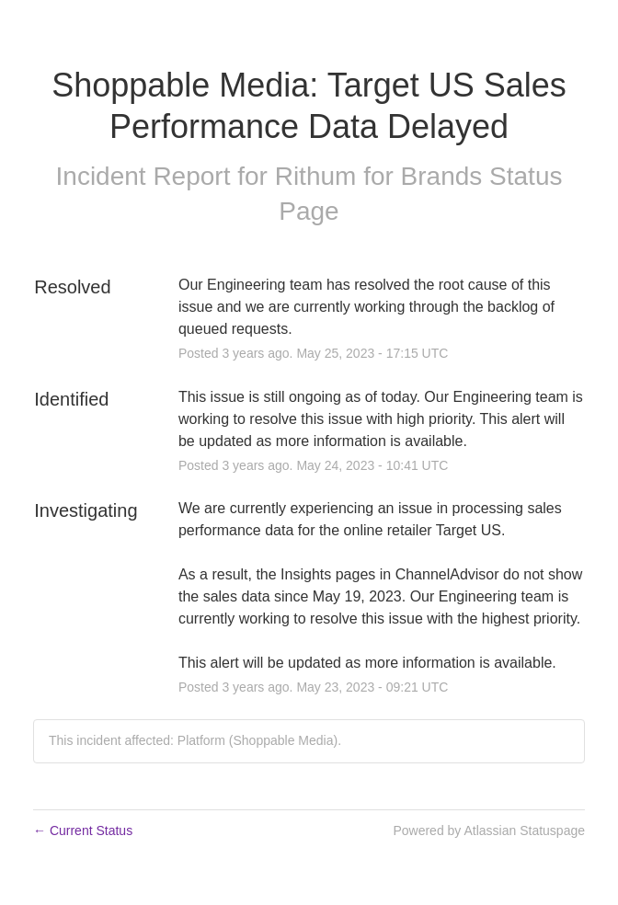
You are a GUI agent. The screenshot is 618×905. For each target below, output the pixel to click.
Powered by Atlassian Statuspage (489, 830)
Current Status (82, 830)
